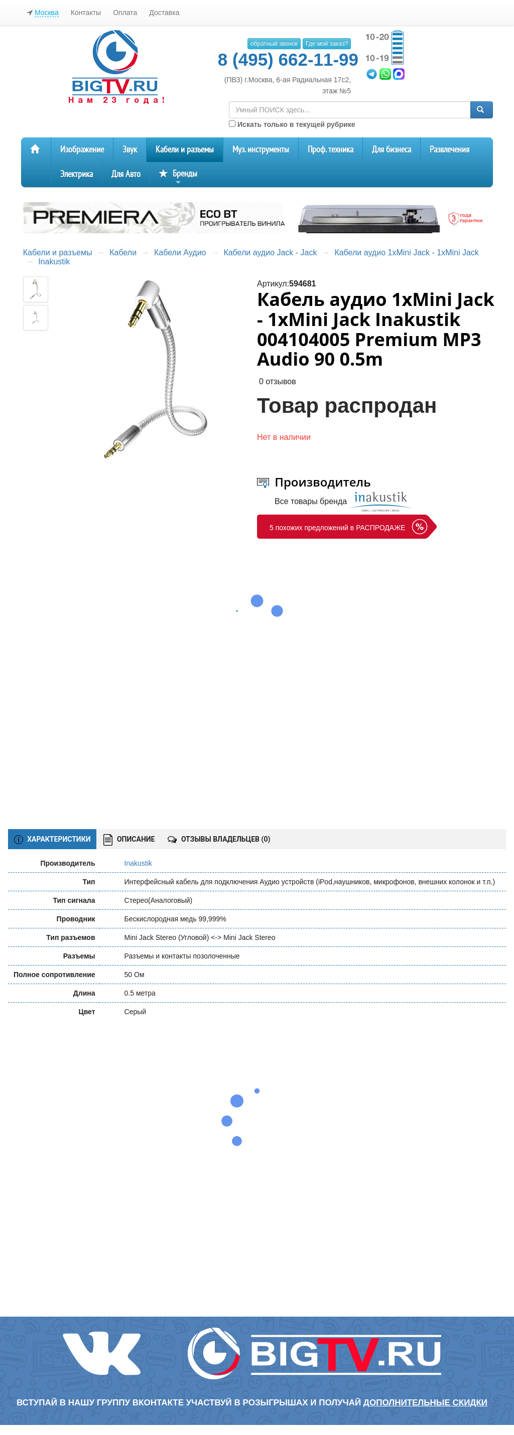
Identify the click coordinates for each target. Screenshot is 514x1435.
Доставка (164, 13)
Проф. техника (330, 149)
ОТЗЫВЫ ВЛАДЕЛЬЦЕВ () (219, 839)
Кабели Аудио (180, 252)
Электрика (76, 174)
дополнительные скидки (425, 1402)
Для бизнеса (391, 149)
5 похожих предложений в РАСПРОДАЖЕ (337, 528)
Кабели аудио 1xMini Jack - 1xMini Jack (406, 252)
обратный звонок (274, 43)
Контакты (86, 13)
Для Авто (126, 174)
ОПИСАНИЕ (129, 840)
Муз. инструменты (260, 149)
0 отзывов (277, 381)
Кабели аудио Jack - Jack (270, 252)
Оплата (125, 13)
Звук (129, 149)
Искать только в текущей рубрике (292, 124)
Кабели (123, 252)
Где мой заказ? (327, 43)
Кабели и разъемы (185, 149)
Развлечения (449, 149)
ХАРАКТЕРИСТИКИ (52, 839)
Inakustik (54, 261)
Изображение (82, 149)
